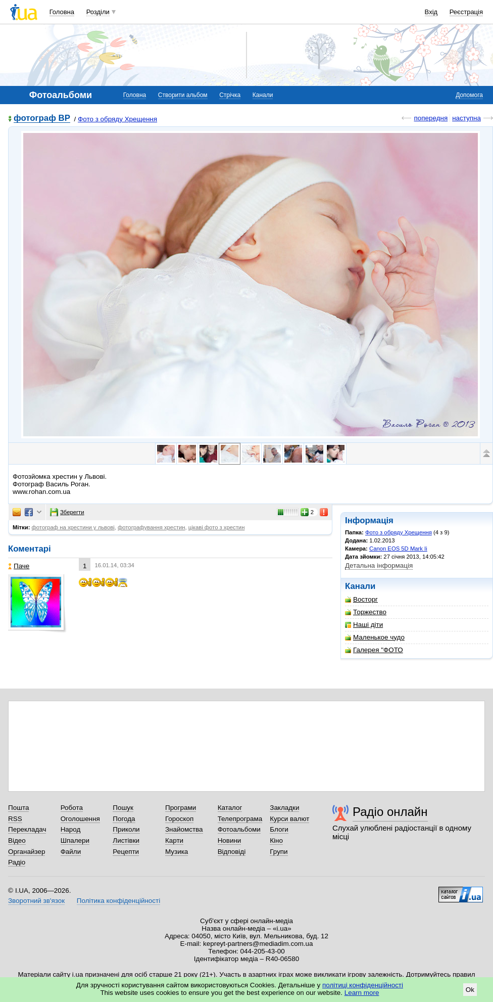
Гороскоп (179, 819)
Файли (71, 851)
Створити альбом (183, 95)
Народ (71, 829)
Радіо (16, 862)
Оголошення (80, 819)
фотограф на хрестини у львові (73, 527)
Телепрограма (240, 819)
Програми (180, 807)
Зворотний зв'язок (36, 900)
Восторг (361, 599)
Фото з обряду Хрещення (117, 119)
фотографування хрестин (151, 527)
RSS (15, 819)
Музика (176, 851)
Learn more (361, 992)
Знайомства (184, 829)
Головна (62, 12)
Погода (124, 819)
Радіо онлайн (390, 811)
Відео (17, 840)
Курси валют (289, 819)
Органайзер (26, 851)
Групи (278, 851)
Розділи (98, 12)
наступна (466, 118)
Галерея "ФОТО (374, 650)
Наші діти (364, 624)
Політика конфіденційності (118, 900)
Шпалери (75, 840)
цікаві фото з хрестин (216, 527)
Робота (72, 807)
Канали (263, 95)
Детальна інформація (379, 565)
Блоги (279, 829)
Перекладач (27, 829)
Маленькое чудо (375, 637)
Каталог (230, 807)
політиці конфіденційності (362, 985)
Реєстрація (466, 12)
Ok (470, 989)
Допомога (469, 95)
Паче (18, 566)
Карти (174, 840)
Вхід (431, 12)
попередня (431, 118)
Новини (229, 840)
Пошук (123, 807)
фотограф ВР (42, 118)
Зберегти (67, 512)
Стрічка (229, 95)
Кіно (276, 840)
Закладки (284, 807)
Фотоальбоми (239, 829)
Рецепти (126, 851)
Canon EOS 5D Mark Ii (398, 548)
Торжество (365, 612)
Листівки (126, 840)
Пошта (18, 807)
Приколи (126, 829)
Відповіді (232, 851)
